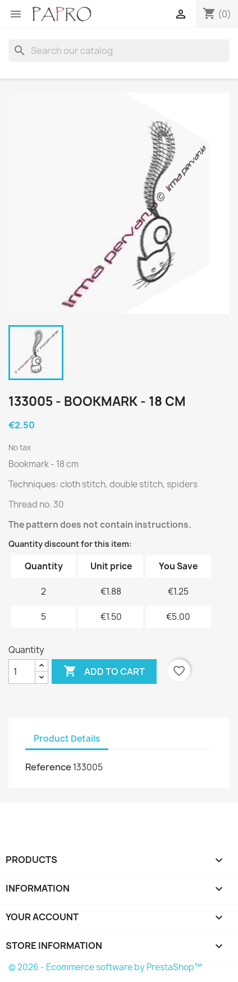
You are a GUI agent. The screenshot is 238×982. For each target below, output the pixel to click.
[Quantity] (21, 671)
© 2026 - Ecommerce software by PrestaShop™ (105, 967)
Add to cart (104, 671)
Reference (48, 767)
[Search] (119, 50)
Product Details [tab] (67, 739)
